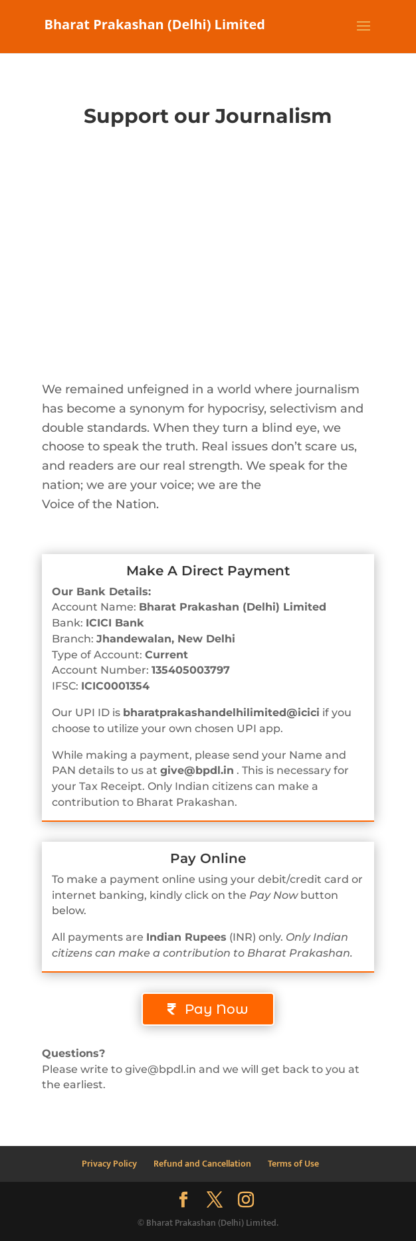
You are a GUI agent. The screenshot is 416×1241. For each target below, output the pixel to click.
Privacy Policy (109, 1163)
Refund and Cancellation (202, 1163)
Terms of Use (293, 1163)
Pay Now (217, 1009)
